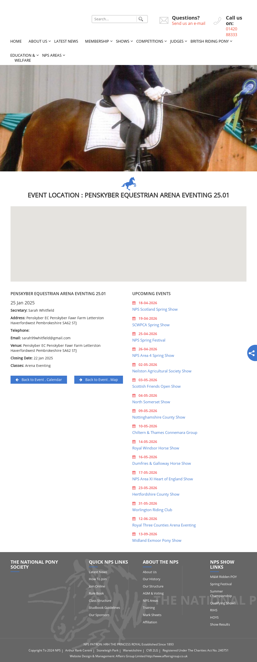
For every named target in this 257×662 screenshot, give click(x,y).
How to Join (98, 579)
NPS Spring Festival (148, 340)
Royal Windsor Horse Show (155, 447)
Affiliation (150, 622)
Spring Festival (221, 584)
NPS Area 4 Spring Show (153, 355)
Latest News (66, 41)
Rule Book (96, 593)
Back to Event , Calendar (39, 379)
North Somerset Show (151, 401)
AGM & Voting (153, 593)
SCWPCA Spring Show (151, 324)
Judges (176, 41)
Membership (97, 41)
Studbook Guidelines (104, 607)
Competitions (149, 41)
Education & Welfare (22, 58)
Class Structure (100, 600)
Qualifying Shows (223, 603)
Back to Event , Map (98, 379)
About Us (38, 41)
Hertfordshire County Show (155, 494)
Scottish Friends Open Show (156, 386)
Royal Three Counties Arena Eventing (164, 524)
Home (16, 41)
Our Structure (153, 586)
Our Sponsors (99, 615)
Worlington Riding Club (152, 509)
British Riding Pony (209, 41)
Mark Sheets (152, 615)
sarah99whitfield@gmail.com (46, 338)
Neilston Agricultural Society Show (161, 370)
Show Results (220, 624)
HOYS (214, 617)
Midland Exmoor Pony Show (156, 540)
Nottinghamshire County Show (158, 417)
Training (149, 607)
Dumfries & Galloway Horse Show (161, 463)
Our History (151, 579)
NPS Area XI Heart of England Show (162, 478)
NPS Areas (51, 55)
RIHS (213, 610)
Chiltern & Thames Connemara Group (164, 432)
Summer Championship (221, 593)
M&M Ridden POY (223, 576)
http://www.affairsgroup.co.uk (166, 656)
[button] (128, 239)
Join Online (97, 586)
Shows (122, 41)
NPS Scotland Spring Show (155, 309)
